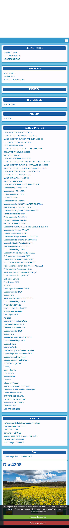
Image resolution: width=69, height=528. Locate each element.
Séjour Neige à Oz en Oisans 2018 (18, 354)
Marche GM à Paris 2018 (14, 324)
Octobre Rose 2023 (11, 198)
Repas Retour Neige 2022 (14, 250)
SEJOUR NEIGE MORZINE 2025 (17, 175)
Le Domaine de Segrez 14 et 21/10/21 (19, 259)
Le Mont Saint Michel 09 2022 (16, 233)
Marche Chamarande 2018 (14, 328)
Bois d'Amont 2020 (11, 282)
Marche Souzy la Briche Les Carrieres (19, 350)
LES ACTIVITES (34, 48)
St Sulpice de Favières (13, 311)
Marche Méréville (11, 347)
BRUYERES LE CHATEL (14, 396)
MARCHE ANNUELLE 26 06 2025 (17, 159)
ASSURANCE (9, 76)
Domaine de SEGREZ (12, 433)
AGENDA (7, 118)
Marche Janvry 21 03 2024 (14, 191)
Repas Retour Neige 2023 (14, 214)
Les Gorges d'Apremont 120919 (16, 289)
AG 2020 (7, 285)
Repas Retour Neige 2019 (14, 302)
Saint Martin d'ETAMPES (14, 403)
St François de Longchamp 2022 (17, 256)
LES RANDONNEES (12, 56)
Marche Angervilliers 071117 (15, 357)
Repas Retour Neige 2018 (14, 341)
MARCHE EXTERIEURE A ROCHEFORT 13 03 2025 (25, 168)
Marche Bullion (10, 344)
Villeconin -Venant (11, 383)
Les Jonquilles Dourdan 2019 (15, 308)
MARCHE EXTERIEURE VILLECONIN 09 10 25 (23, 149)
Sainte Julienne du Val (13, 393)
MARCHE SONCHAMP (13, 181)
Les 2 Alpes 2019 (11, 315)
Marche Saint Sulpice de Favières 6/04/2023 (21, 211)
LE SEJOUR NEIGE (12, 59)
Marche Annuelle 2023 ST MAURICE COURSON (23, 204)
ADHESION (34, 68)
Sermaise (7, 380)
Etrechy (7, 367)
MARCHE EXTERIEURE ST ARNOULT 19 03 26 (23, 139)
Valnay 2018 (9, 334)
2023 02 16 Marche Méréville (15, 220)
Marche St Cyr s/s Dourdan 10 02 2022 (19, 253)
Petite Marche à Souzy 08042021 (17, 276)
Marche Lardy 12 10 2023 (14, 201)
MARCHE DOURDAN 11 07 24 (16, 178)
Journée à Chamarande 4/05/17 (16, 360)
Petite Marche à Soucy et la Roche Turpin (20, 272)
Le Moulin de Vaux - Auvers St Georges (19, 389)
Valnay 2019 (9, 295)
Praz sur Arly (9, 373)
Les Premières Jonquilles (14, 439)
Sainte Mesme (9, 376)
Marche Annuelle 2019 (13, 292)
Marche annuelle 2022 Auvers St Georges (20, 240)
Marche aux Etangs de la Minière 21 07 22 (21, 237)
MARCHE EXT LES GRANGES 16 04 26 (20, 136)
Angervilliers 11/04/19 (12, 305)
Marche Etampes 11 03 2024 (15, 188)
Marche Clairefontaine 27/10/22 (16, 230)
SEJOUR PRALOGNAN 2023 (15, 224)
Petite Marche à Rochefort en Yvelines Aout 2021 (23, 266)
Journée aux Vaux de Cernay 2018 (17, 337)
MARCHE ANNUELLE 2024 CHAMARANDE (21, 185)
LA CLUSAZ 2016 (11, 430)
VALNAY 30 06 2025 (12, 155)
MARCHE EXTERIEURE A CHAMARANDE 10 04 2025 (26, 165)
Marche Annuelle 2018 (13, 331)
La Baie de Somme (11, 279)
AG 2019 (7, 318)
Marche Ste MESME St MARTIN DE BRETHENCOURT (26, 227)
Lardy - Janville (10, 370)
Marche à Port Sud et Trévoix (15, 321)
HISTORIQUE (34, 100)
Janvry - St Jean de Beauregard (16, 386)
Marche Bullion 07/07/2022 (14, 426)
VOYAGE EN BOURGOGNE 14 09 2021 (20, 263)
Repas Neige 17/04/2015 (14, 443)
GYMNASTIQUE (10, 53)
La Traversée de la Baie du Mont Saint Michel (22, 423)
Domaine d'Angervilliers (13, 363)
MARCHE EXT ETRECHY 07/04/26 (18, 132)
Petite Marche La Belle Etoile (15, 217)
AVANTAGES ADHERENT (14, 80)
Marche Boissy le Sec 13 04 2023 (17, 207)
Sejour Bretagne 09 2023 (14, 194)
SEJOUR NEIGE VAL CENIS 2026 (17, 142)
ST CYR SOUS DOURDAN (15, 399)
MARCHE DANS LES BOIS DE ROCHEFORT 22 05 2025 (27, 162)
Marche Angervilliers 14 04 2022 (17, 246)
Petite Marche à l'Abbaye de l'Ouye (18, 269)
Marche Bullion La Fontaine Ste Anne (19, 243)
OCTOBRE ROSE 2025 (13, 146)
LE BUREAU (34, 89)
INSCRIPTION (9, 73)
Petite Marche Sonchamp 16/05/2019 (19, 298)
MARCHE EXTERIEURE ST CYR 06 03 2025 (22, 172)
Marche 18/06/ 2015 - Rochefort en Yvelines (21, 436)
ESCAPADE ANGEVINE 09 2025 (17, 152)
